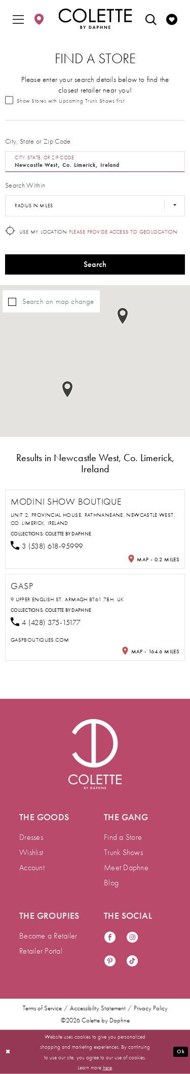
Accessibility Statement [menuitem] (98, 1008)
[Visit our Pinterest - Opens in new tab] (110, 961)
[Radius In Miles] (95, 205)
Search (95, 264)
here (107, 1066)
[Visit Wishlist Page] (172, 18)
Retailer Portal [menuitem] (40, 951)
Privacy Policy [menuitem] (151, 1008)
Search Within (25, 185)
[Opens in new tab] (40, 639)
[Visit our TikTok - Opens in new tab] (132, 961)
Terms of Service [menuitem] (42, 1008)
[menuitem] (18, 18)
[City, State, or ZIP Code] (95, 161)
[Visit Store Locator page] (39, 18)
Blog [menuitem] (111, 882)
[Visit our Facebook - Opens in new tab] (110, 938)
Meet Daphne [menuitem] (126, 867)
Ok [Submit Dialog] (180, 1051)
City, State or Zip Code (38, 141)
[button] (18, 18)
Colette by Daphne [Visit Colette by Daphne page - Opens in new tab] (68, 533)
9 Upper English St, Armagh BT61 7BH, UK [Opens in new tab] (67, 599)
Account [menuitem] (32, 867)
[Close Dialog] (8, 1052)
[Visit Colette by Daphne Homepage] (95, 754)
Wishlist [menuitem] (31, 852)
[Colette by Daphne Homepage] (95, 19)
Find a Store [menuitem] (123, 837)
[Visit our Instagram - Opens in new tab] (132, 938)
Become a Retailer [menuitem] (48, 935)
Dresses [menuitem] (31, 837)
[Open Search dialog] (151, 18)
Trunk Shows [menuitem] (123, 852)
